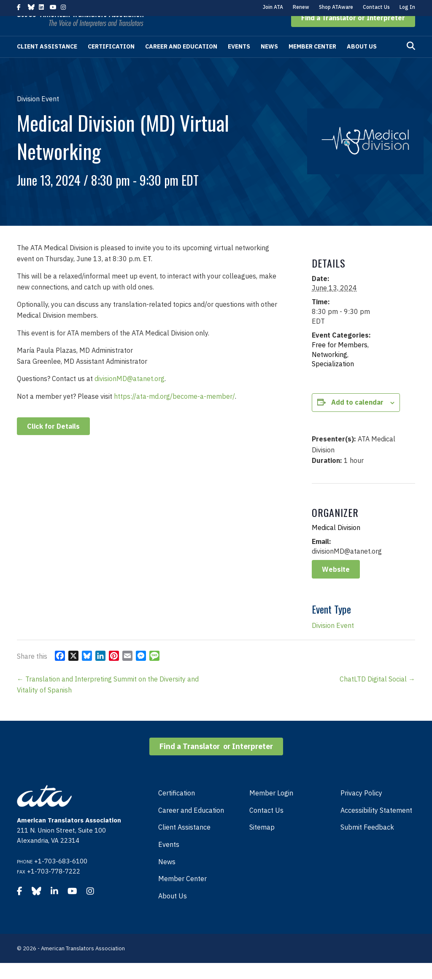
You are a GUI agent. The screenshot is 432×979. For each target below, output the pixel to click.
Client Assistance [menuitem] (184, 843)
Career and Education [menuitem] (191, 826)
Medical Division (336, 543)
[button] (353, 33)
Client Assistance (47, 62)
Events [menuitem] (168, 860)
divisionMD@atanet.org (129, 394)
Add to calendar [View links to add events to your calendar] (357, 418)
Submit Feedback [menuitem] (367, 843)
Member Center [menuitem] (182, 894)
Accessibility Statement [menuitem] (376, 826)
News (269, 62)
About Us (362, 62)
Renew (301, 7)
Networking (329, 370)
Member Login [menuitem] (271, 809)
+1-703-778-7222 (53, 887)
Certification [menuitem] (176, 809)
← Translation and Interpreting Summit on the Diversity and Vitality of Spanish (108, 700)
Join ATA (273, 7)
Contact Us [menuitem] (266, 826)
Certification (111, 62)
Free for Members (339, 361)
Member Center (312, 62)
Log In (407, 7)
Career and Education (181, 62)
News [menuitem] (167, 878)
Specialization (333, 380)
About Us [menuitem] (172, 912)
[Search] (411, 62)
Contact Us (376, 7)
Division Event (333, 641)
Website (336, 585)
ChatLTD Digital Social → (377, 695)
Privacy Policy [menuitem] (361, 809)
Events (239, 62)
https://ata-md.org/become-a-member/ (174, 412)
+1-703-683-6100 (60, 877)
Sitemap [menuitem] (262, 843)
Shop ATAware (336, 7)
